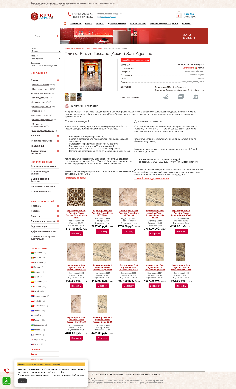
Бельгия (37, 257)
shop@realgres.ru (106, 17)
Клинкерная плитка (41, 93)
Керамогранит (38, 102)
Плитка (75, 48)
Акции (34, 354)
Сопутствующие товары (43, 130)
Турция (37, 320)
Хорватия (38, 339)
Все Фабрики (39, 72)
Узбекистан (39, 325)
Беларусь (38, 253)
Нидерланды (40, 296)
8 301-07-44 (83, 17)
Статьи (88, 24)
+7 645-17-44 (82, 14)
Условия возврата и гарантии (164, 24)
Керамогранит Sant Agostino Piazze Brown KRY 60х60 (102, 213)
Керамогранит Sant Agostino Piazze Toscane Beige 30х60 (102, 319)
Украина (38, 330)
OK (22, 381)
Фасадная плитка (40, 115)
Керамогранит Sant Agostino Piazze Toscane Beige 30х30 (155, 267)
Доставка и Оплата (117, 24)
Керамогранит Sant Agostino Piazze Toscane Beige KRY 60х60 (155, 214)
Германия (38, 262)
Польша (37, 301)
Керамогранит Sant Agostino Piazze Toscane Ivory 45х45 (76, 267)
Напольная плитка (40, 89)
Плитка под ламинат (41, 106)
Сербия (37, 315)
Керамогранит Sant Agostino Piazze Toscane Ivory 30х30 (128, 267)
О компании (75, 24)
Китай (36, 291)
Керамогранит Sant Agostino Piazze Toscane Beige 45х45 (102, 267)
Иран (36, 277)
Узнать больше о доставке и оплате (151, 178)
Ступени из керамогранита (38, 125)
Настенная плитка (48, 40)
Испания (38, 281)
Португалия (39, 306)
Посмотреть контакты (75, 178)
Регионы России (138, 24)
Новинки (100, 24)
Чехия (36, 344)
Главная (68, 48)
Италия (37, 286)
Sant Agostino (96, 48)
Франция (38, 334)
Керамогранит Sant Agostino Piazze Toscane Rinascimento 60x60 (76, 214)
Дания (37, 267)
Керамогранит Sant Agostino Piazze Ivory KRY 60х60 (129, 213)
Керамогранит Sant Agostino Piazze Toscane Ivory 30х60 (76, 319)
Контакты (186, 24)
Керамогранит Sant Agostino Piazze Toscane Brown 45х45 (181, 213)
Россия (37, 310)
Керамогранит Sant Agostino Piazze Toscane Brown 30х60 (181, 267)
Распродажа (37, 359)
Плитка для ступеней (42, 119)
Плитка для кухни (40, 98)
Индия (37, 272)
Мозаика (36, 111)
